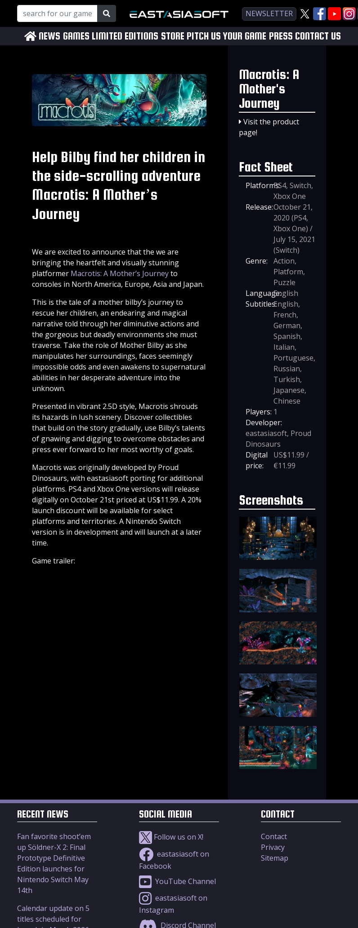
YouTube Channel (177, 881)
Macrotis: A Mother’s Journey (120, 273)
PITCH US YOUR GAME (226, 36)
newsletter (269, 13)
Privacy (273, 847)
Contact (274, 836)
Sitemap (274, 858)
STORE (172, 36)
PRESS (281, 36)
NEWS (49, 36)
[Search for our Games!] (57, 13)
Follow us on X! (171, 837)
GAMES (76, 36)
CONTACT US (318, 36)
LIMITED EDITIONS (125, 36)
